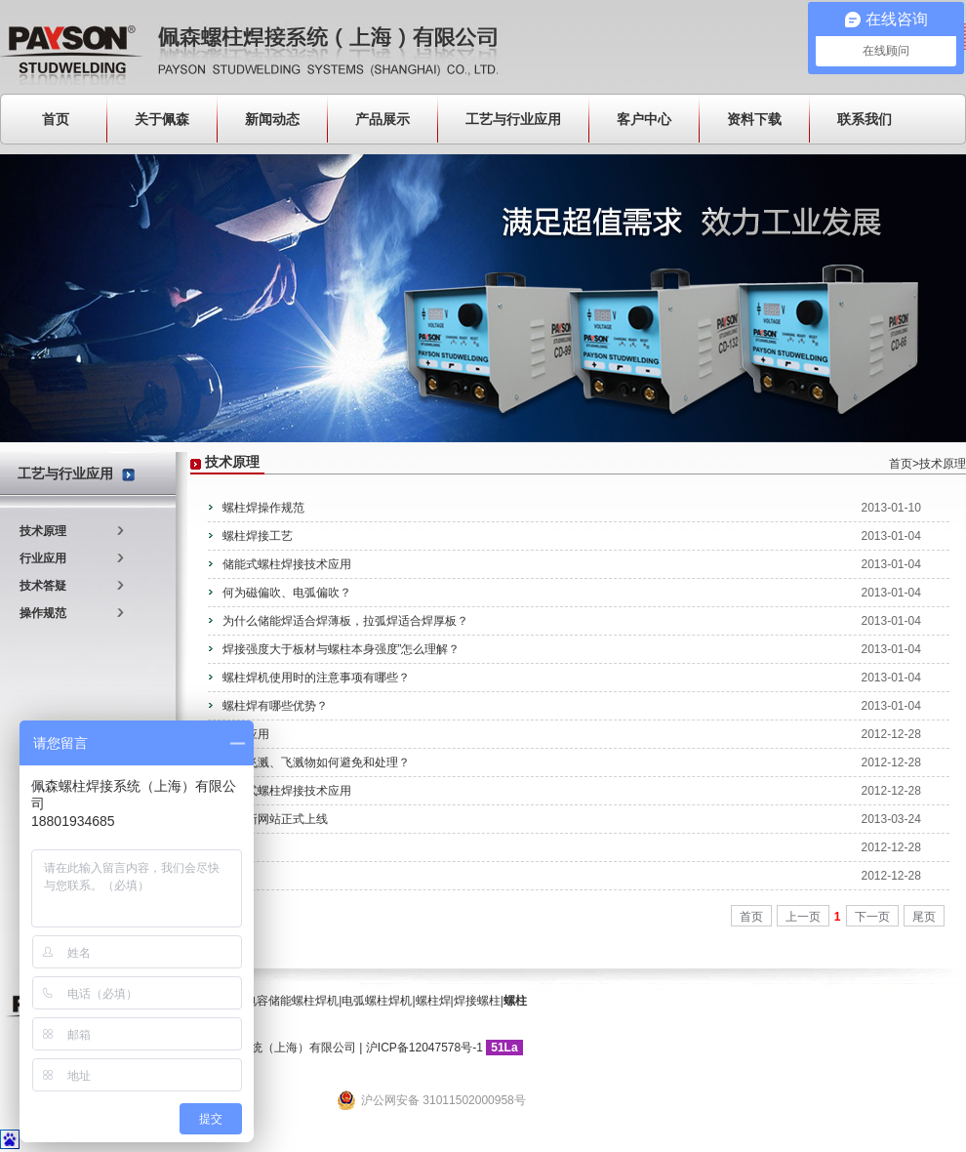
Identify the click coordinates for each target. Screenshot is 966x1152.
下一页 (872, 917)
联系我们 (864, 119)
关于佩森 (162, 119)
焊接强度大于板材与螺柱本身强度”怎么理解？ (341, 649)
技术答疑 (43, 586)
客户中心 (644, 119)
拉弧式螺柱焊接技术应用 (286, 791)
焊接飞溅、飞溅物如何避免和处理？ (316, 762)
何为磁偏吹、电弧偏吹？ (286, 592)
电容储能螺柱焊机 (292, 1001)
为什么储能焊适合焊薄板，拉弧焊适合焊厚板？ (345, 621)
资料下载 (754, 119)
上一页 (803, 917)
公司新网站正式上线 (275, 819)
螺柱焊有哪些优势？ (275, 706)
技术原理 (43, 531)
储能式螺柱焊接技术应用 (286, 564)
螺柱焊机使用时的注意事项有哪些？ (316, 677)
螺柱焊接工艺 (257, 536)
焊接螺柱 (477, 1001)
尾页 (924, 917)
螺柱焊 (433, 1001)
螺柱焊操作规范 (263, 507)
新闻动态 (272, 119)
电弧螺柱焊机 (377, 1001)
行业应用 (43, 558)
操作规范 (43, 613)
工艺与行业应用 (513, 119)
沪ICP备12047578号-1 (424, 1047)
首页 (55, 119)
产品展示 (382, 119)
